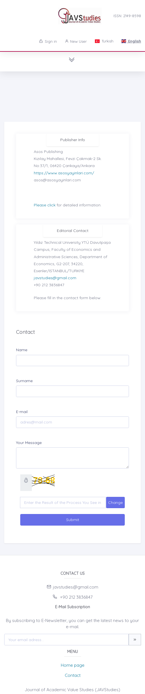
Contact (73, 675)
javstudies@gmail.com (55, 277)
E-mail (22, 411)
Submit (72, 519)
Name (21, 349)
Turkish (104, 41)
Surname (24, 380)
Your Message (29, 442)
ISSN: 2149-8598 (127, 15)
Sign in (48, 41)
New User (76, 41)
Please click (44, 205)
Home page (72, 665)
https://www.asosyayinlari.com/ (64, 172)
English (131, 41)
